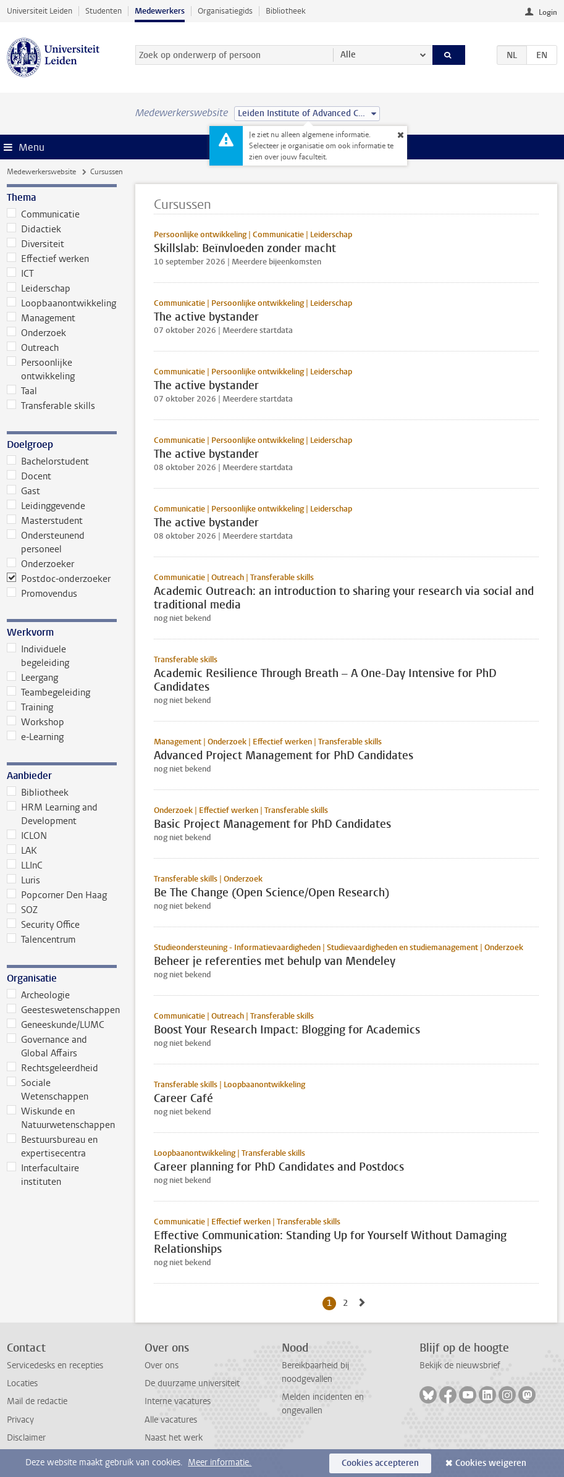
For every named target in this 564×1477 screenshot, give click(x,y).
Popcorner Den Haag (57, 895)
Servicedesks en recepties (55, 1365)
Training (30, 707)
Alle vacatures (171, 1420)
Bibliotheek (286, 11)
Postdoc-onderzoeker (59, 579)
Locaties (22, 1383)
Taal (22, 391)
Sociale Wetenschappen (47, 1090)
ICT (20, 273)
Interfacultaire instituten (43, 1175)
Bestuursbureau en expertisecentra (52, 1146)
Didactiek (34, 229)
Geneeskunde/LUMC (55, 1025)
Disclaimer (26, 1438)
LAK (22, 850)
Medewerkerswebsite (41, 172)
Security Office (43, 925)
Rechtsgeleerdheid (52, 1068)
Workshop (35, 722)
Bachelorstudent (48, 461)
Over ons (162, 1365)
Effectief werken (48, 259)
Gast (23, 491)
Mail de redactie (37, 1401)
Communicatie (43, 214)
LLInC (25, 865)
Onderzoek (36, 333)
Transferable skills (51, 406)
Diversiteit (35, 244)
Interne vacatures (178, 1401)
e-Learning (35, 737)
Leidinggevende (46, 506)
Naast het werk (174, 1438)
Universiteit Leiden (39, 11)
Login (548, 12)
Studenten (103, 11)
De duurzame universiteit (192, 1383)
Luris (23, 880)
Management (41, 318)
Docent (29, 476)
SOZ (22, 910)
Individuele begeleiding (38, 656)
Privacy (20, 1420)
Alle (348, 55)
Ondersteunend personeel (46, 542)
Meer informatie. (219, 1462)
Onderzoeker (40, 564)
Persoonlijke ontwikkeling (41, 369)
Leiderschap (38, 288)
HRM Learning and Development (52, 814)
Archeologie (38, 995)
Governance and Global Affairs (47, 1046)
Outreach (33, 348)
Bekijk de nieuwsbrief (459, 1365)
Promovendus (42, 593)
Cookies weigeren (490, 1463)
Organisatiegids (225, 11)
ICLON (27, 836)
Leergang (32, 677)
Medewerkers (160, 11)
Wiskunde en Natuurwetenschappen (61, 1118)
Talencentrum (41, 939)
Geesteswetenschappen (61, 1010)
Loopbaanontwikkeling (61, 303)
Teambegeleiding (48, 692)
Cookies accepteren (380, 1463)
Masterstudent (45, 521)
